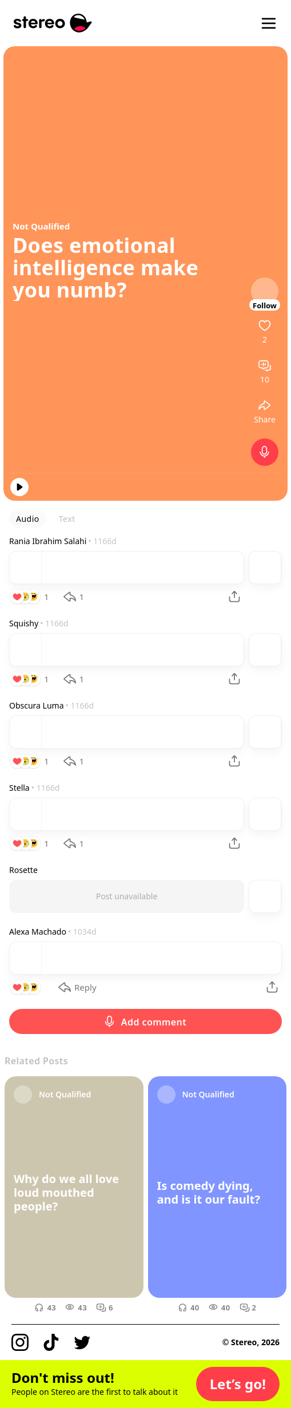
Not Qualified (41, 226)
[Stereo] (53, 23)
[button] (238, 1384)
